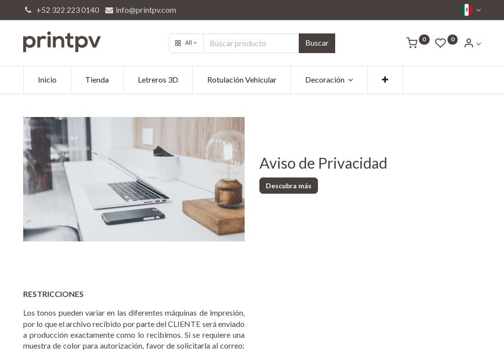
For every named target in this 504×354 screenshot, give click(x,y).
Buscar (317, 42)
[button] (186, 43)
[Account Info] (472, 43)
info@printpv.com (140, 9)
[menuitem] (47, 79)
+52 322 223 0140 (61, 9)
